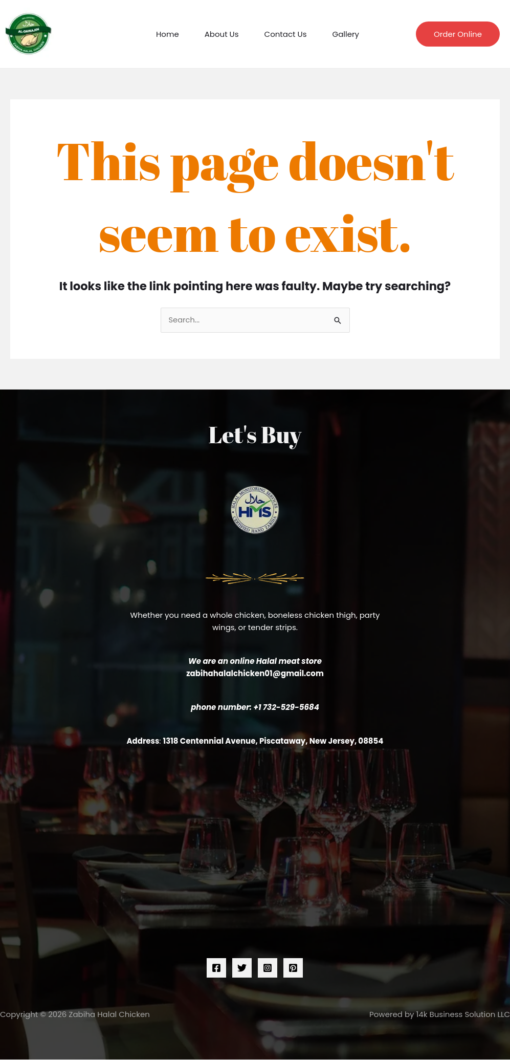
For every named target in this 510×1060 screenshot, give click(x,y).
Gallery (345, 34)
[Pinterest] (293, 968)
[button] (458, 34)
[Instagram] (267, 968)
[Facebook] (216, 968)
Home (167, 34)
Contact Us (285, 34)
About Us (222, 34)
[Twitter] (242, 968)
